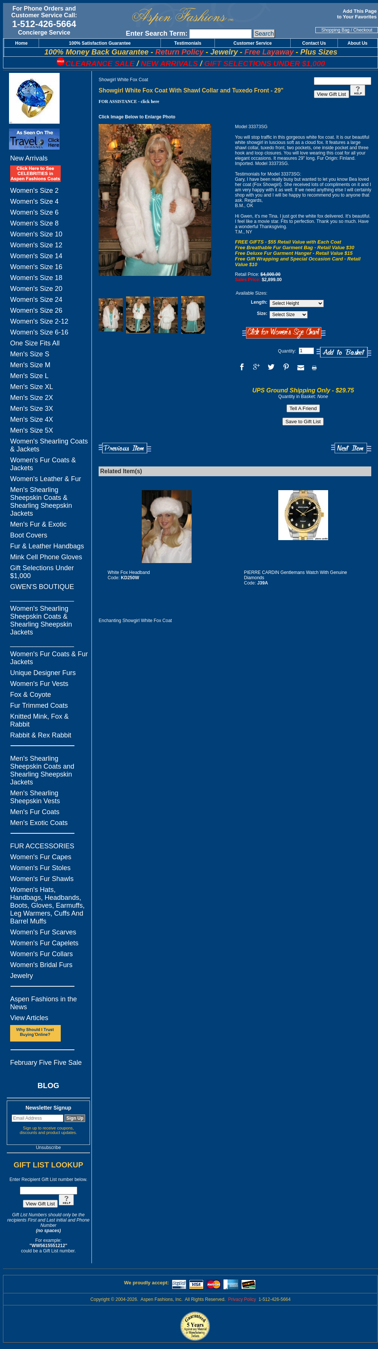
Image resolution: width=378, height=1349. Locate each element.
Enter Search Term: (157, 33)
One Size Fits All (35, 343)
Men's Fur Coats (34, 812)
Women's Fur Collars (41, 954)
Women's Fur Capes (40, 857)
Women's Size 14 (36, 256)
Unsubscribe (48, 1147)
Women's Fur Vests (39, 683)
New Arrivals (29, 158)
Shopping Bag (335, 30)
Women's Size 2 (34, 190)
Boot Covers (28, 535)
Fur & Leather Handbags (47, 546)
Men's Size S (29, 354)
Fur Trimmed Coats (39, 705)
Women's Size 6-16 (39, 332)
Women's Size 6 (34, 212)
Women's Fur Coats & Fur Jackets (49, 658)
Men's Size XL (31, 387)
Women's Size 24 (36, 299)
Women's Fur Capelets (44, 943)
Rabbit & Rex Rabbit (40, 735)
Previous (125, 448)
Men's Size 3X (31, 408)
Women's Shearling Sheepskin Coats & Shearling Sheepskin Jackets (41, 620)
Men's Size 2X (31, 397)
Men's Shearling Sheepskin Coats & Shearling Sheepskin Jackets (41, 501)
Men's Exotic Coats (39, 823)
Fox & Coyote (30, 694)
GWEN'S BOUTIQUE (42, 586)
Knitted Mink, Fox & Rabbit (39, 720)
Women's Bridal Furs (41, 965)
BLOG (48, 1085)
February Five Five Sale (46, 1062)
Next (351, 448)
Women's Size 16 (36, 267)
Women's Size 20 (36, 288)
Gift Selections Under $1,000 (42, 572)
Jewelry (21, 976)
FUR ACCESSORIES (42, 846)
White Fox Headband (129, 572)
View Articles (29, 1018)
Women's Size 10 (36, 234)
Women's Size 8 (34, 223)
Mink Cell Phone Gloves (46, 557)
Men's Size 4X (31, 419)
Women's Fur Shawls (42, 879)
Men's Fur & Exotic (38, 524)
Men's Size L (29, 376)
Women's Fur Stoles (40, 868)
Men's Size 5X (31, 430)
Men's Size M (30, 365)
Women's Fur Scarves (43, 932)
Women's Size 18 (36, 278)
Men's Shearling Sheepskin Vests (35, 797)
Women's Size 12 (36, 245)
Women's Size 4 (34, 201)
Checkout (362, 30)
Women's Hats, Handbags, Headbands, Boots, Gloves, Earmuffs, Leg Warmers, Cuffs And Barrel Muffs (47, 905)
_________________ (42, 597)
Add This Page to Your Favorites (357, 14)
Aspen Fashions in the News (43, 1003)
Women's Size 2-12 (39, 321)
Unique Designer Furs (43, 673)
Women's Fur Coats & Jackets (43, 464)
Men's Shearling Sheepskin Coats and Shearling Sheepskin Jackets (42, 770)
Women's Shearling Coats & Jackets (49, 445)
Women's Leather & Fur (45, 479)
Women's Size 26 (36, 310)
